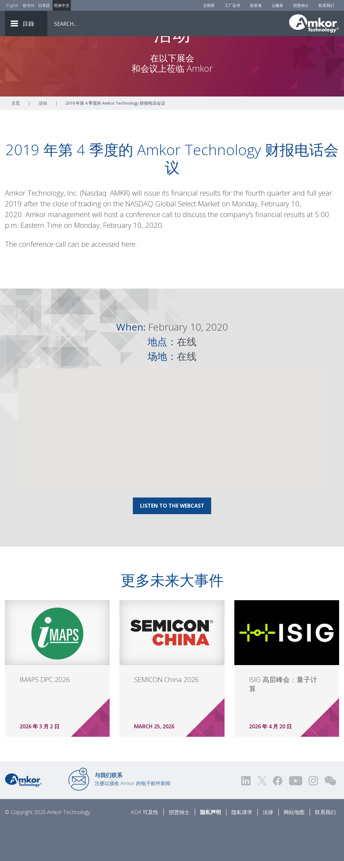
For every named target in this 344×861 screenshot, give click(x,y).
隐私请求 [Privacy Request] (241, 848)
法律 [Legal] (268, 848)
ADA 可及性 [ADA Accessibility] (144, 848)
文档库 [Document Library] (209, 5)
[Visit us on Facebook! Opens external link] (277, 817)
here (128, 280)
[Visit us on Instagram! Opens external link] (313, 817)
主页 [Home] (15, 139)
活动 (43, 139)
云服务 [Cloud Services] (277, 5)
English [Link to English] (12, 5)
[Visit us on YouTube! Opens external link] (295, 817)
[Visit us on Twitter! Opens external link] (262, 817)
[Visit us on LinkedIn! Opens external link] (246, 817)
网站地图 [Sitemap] (294, 848)
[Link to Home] (23, 815)
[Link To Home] (314, 23)
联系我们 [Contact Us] (326, 5)
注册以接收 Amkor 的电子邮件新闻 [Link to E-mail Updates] (132, 815)
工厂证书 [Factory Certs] (232, 5)
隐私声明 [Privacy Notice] (210, 848)
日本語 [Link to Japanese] (44, 5)
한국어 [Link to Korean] (28, 5)
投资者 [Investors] (256, 5)
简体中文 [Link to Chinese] (62, 5)
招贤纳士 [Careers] (301, 5)
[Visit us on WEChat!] (330, 817)
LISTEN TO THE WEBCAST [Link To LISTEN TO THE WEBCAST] (172, 541)
